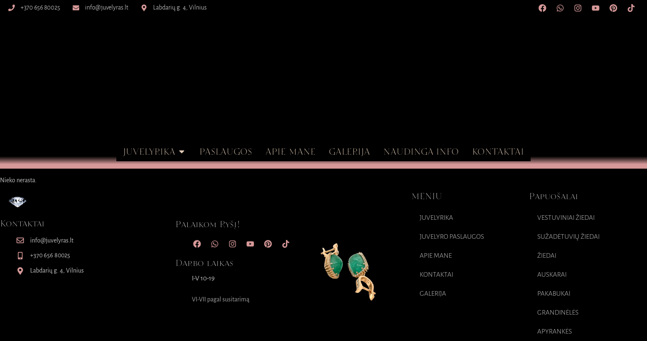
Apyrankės (554, 331)
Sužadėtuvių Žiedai (568, 236)
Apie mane (436, 255)
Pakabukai (553, 293)
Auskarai (552, 274)
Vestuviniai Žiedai (566, 217)
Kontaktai (436, 274)
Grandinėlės (558, 312)
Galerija (433, 293)
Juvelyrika (436, 217)
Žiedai (546, 255)
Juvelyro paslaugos (452, 236)
